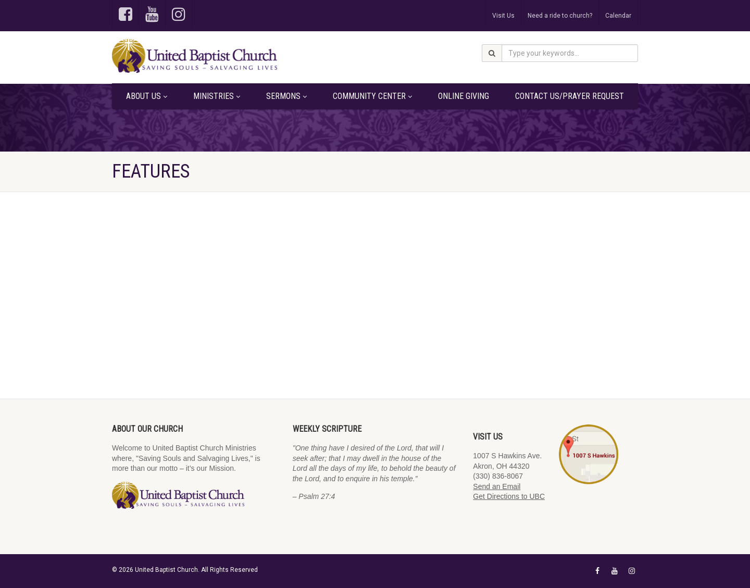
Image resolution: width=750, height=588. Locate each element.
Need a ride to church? (560, 15)
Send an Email (496, 486)
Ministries (216, 96)
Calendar (618, 15)
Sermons (286, 96)
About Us (146, 96)
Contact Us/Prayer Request (569, 96)
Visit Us (503, 15)
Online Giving (463, 96)
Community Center (372, 96)
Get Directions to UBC (509, 496)
